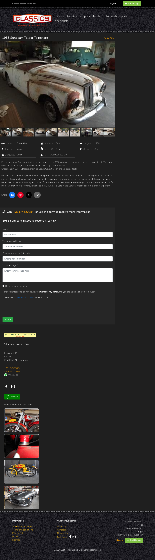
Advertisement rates (22, 526)
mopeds (85, 16)
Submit (8, 319)
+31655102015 (12, 371)
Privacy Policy (19, 533)
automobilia (110, 16)
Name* (6, 229)
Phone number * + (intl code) (16, 253)
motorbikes (70, 16)
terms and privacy (26, 297)
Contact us (62, 529)
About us (61, 526)
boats (96, 16)
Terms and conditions (22, 529)
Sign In (113, 3)
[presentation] (52, 306)
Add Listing (132, 3)
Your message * (10, 265)
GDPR (15, 536)
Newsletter (62, 533)
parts (124, 16)
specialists (62, 21)
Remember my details (16, 286)
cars (57, 16)
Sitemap (16, 539)
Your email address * (12, 241)
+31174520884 (23, 212)
